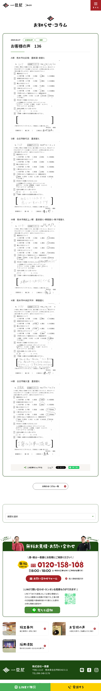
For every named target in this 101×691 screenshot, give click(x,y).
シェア (50, 467)
